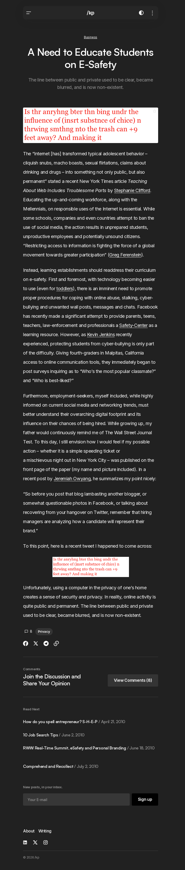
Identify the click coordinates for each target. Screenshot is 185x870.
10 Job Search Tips (53, 734)
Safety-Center (133, 325)
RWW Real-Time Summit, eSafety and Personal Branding (88, 748)
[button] (28, 12)
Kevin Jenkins (101, 334)
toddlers (64, 288)
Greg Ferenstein (125, 254)
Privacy (44, 631)
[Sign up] (145, 799)
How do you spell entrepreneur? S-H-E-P (74, 721)
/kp (90, 13)
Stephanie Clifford (132, 190)
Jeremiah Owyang (72, 478)
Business (90, 37)
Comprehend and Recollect (60, 766)
